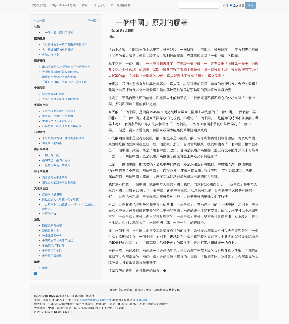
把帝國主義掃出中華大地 (57, 116)
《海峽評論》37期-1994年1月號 (53, 5)
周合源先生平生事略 (54, 177)
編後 (45, 267)
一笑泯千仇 (49, 213)
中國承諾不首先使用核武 (57, 240)
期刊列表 (99, 5)
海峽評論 (141, 299)
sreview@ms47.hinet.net (95, 299)
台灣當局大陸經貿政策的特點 (60, 71)
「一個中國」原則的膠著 (57, 32)
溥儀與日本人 (50, 230)
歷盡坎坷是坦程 (52, 194)
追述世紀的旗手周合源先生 (59, 182)
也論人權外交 (50, 54)
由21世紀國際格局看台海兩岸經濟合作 (66, 66)
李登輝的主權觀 (52, 250)
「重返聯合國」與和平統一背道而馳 (64, 81)
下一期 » (93, 20)
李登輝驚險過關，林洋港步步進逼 (63, 138)
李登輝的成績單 (52, 255)
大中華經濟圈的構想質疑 (57, 49)
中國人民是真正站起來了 (57, 121)
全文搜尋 (237, 5)
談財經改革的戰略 (53, 93)
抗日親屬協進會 (120, 5)
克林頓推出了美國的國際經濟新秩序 (64, 44)
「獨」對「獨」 (52, 155)
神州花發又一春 (52, 235)
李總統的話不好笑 (53, 245)
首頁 (85, 5)
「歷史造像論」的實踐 (56, 165)
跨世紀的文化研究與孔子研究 (60, 199)
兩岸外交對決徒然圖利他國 (59, 76)
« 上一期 (39, 20)
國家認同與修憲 (52, 225)
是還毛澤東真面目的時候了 (59, 111)
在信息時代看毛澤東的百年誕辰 (61, 126)
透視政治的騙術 (52, 143)
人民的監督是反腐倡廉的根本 (60, 98)
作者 (224, 5)
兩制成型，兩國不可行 (56, 160)
